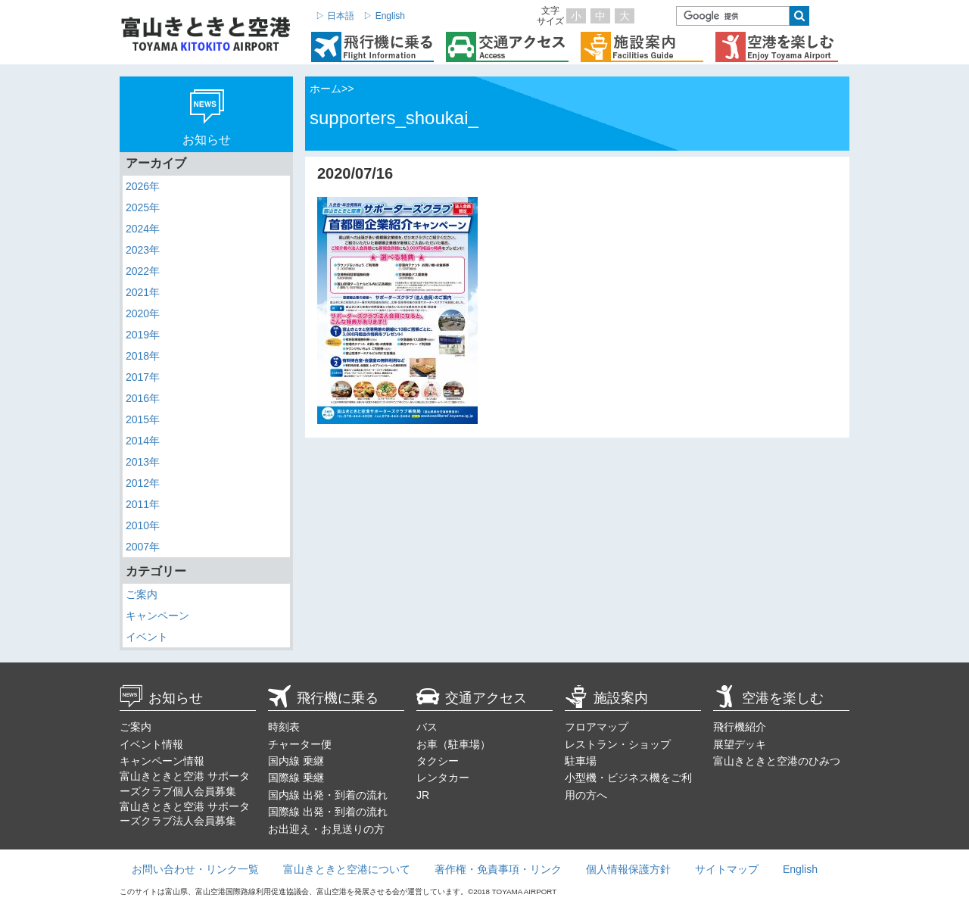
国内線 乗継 (296, 761)
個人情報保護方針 (628, 869)
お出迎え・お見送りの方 (326, 829)
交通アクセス (471, 698)
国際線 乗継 (296, 778)
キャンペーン (157, 615)
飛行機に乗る (323, 698)
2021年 (143, 292)
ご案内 (141, 594)
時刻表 (284, 727)
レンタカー (442, 778)
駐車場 (581, 761)
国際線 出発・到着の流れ (328, 812)
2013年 (143, 462)
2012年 (143, 483)
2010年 (143, 525)
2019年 (143, 335)
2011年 (143, 504)
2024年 (143, 229)
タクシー (437, 761)
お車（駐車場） (453, 744)
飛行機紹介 (739, 727)
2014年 (143, 441)
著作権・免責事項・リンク (498, 869)
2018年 (143, 356)
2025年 (143, 207)
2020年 (143, 313)
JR (422, 795)
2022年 (143, 271)
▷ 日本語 (335, 16)
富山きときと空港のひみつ (776, 761)
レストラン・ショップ (618, 744)
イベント (147, 637)
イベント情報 (151, 744)
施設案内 (606, 698)
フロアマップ (596, 727)
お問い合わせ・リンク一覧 (195, 869)
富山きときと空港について (346, 869)
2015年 (143, 419)
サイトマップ (727, 869)
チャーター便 (300, 744)
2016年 (143, 398)
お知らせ (161, 698)
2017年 (143, 377)
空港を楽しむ (768, 698)
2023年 (143, 250)
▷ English (384, 16)
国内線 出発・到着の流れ (328, 795)
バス (427, 727)
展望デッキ (739, 744)
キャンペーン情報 (162, 761)
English (800, 869)
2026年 (143, 186)
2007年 (143, 547)
